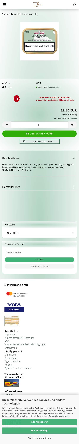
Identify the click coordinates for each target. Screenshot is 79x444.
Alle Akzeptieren (39, 421)
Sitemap (8, 394)
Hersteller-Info (11, 187)
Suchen (39, 259)
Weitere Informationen (39, 438)
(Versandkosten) (54, 87)
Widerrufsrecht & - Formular (19, 337)
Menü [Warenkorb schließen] (4, 4)
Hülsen (8, 364)
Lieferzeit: (7, 87)
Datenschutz (10, 347)
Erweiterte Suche (39, 266)
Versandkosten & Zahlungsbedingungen (25, 344)
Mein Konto (10, 354)
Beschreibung (10, 158)
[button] (6, 125)
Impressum (10, 334)
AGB (6, 341)
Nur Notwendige (39, 430)
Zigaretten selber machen (17, 368)
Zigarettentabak (12, 361)
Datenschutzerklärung (59, 416)
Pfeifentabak (11, 358)
